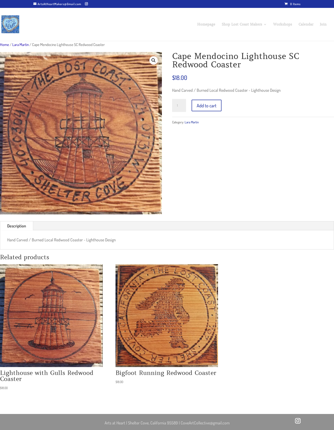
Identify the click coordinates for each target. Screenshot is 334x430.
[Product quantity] (179, 105)
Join (323, 24)
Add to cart (206, 105)
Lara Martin (20, 44)
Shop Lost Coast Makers (242, 24)
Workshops (282, 24)
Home (4, 44)
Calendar (306, 24)
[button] (153, 60)
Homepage (206, 24)
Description (16, 225)
